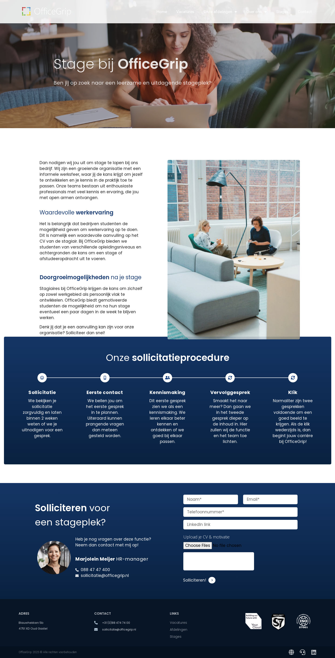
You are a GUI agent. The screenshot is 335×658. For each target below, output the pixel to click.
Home (162, 11)
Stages (282, 11)
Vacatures (185, 11)
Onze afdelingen (220, 11)
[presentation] (218, 561)
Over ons (256, 11)
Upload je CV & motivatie (206, 537)
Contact (305, 11)
